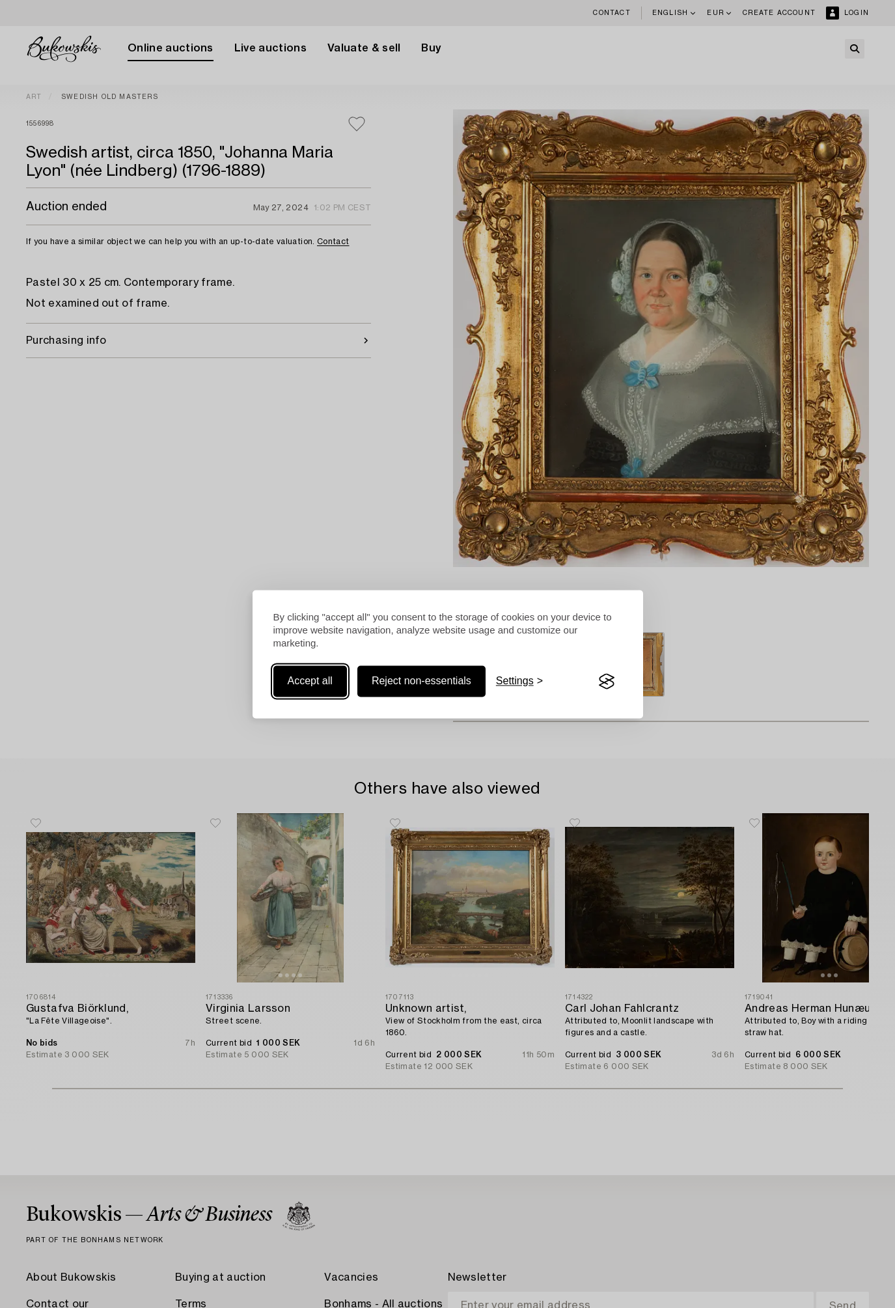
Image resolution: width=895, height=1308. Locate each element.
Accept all (310, 681)
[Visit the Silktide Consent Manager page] (606, 681)
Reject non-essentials (421, 681)
